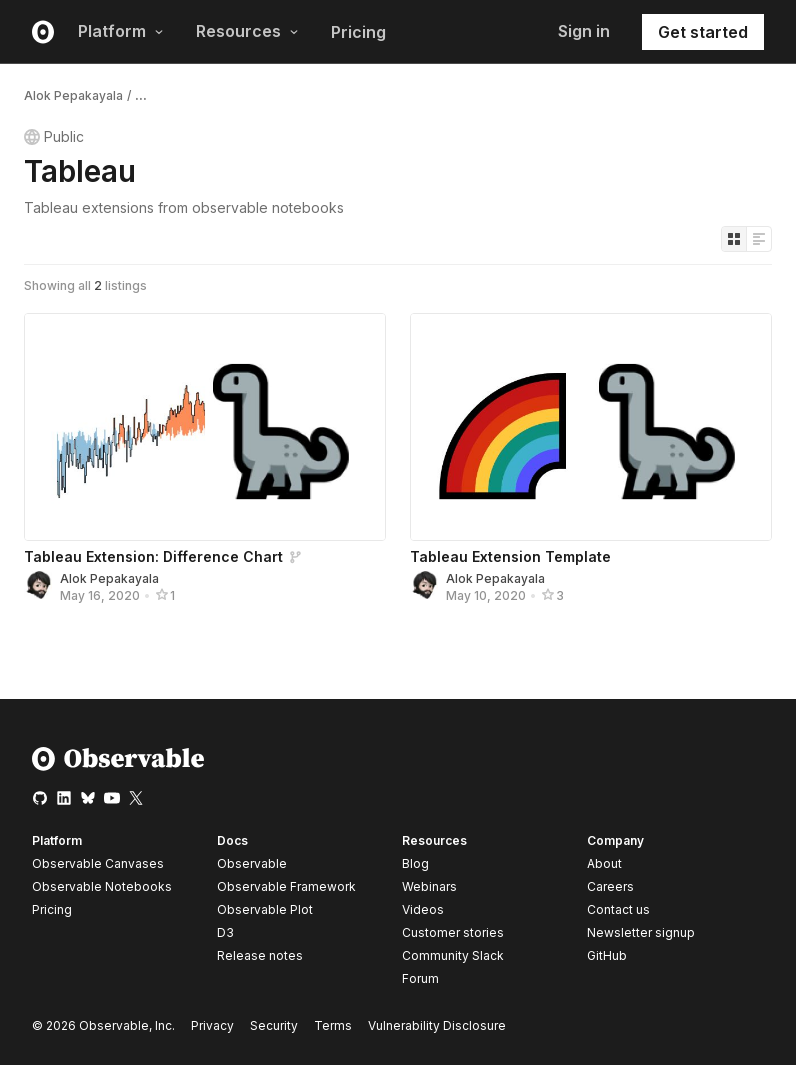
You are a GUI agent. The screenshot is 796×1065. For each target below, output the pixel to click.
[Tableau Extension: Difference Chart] (205, 427)
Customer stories (453, 932)
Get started (703, 32)
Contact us (618, 910)
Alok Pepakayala (73, 95)
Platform (121, 31)
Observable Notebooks (102, 886)
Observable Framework (286, 886)
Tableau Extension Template (510, 556)
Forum (420, 978)
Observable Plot (265, 909)
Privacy (212, 1025)
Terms (333, 1025)
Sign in (584, 31)
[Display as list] (759, 239)
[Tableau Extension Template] (591, 427)
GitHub (607, 955)
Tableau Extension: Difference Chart (153, 556)
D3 (225, 932)
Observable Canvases (98, 863)
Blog (415, 863)
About (604, 863)
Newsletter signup (641, 933)
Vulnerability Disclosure (437, 1025)
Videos (423, 909)
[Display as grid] (734, 239)
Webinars (429, 886)
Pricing (358, 32)
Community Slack (453, 955)
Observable (252, 863)
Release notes (260, 955)
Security (274, 1025)
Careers (610, 886)
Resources (247, 31)
